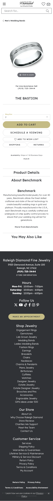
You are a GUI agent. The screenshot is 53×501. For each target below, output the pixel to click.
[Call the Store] (26, 271)
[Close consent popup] (48, 493)
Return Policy (26, 460)
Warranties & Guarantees (26, 450)
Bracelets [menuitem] (26, 354)
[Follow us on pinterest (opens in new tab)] (37, 305)
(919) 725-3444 (26, 88)
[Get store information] (26, 275)
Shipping (14, 145)
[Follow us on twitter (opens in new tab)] (16, 305)
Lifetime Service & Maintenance (26, 453)
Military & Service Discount (26, 456)
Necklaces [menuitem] (26, 360)
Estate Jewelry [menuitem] (26, 384)
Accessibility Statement (37, 488)
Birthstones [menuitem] (26, 371)
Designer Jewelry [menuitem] (26, 381)
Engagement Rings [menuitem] (26, 330)
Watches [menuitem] (26, 377)
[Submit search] (48, 11)
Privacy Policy (26, 463)
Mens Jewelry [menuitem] (26, 367)
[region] (26, 54)
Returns (39, 145)
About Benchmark (26, 180)
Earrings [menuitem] (26, 350)
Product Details (26, 172)
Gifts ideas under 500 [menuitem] (26, 401)
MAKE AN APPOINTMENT (26, 316)
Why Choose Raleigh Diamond (26, 417)
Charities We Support (26, 424)
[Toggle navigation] (4, 4)
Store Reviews (26, 420)
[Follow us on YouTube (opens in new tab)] (21, 305)
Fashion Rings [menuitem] (26, 347)
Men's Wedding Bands (15, 21)
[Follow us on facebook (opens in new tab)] (30, 305)
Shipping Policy (26, 446)
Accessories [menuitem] (26, 395)
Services (26, 443)
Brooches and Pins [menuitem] (26, 391)
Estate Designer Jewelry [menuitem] (26, 388)
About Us (26, 413)
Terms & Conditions (26, 467)
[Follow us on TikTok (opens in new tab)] (25, 305)
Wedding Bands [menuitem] (26, 340)
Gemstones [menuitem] (26, 333)
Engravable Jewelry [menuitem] (26, 398)
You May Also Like (26, 237)
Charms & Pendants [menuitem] (26, 364)
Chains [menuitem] (26, 357)
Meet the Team (26, 427)
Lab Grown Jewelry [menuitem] (26, 337)
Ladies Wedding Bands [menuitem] (26, 343)
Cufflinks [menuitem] (26, 374)
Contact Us (26, 431)
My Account (26, 470)
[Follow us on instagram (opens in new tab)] (33, 305)
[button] (43, 4)
